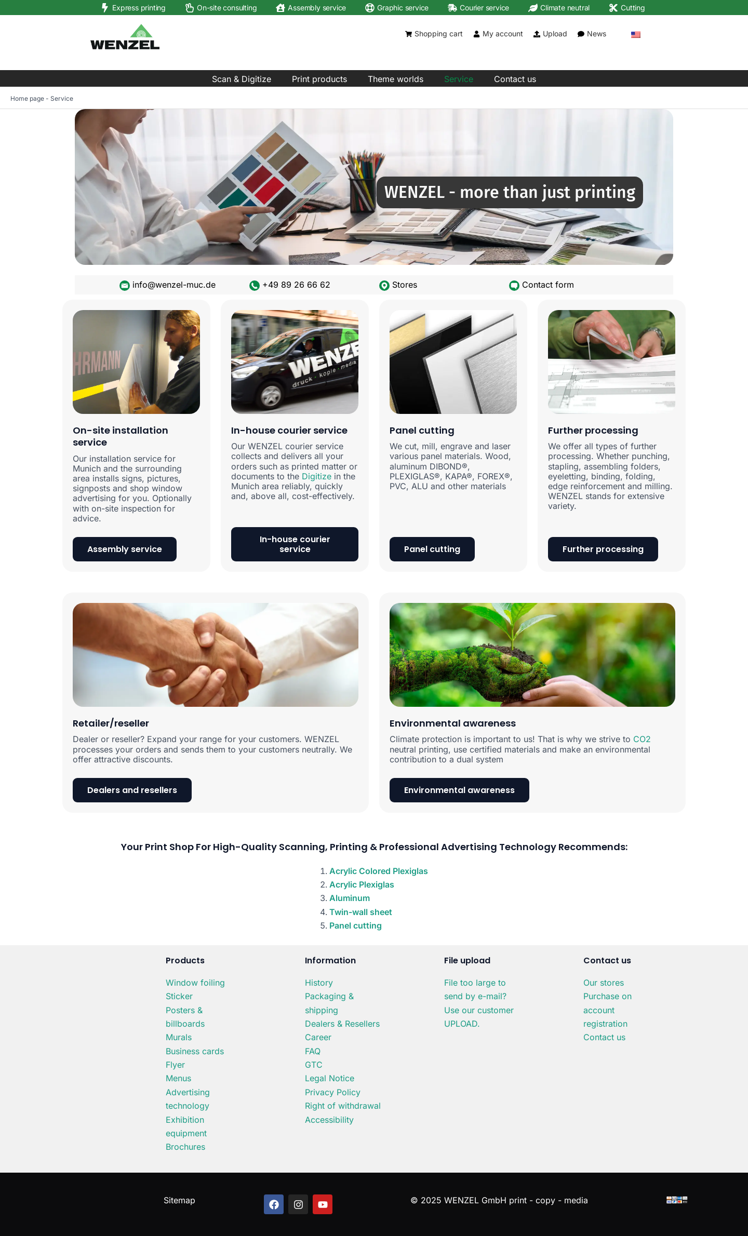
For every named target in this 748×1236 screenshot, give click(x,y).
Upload (555, 33)
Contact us (515, 79)
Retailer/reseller (111, 723)
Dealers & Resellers (342, 1023)
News (596, 33)
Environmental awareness (453, 723)
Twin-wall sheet (360, 912)
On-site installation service (120, 436)
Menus (178, 1078)
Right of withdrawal (343, 1105)
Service (458, 79)
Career (318, 1037)
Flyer (175, 1064)
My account (503, 33)
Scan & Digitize (241, 79)
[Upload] (536, 34)
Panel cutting (422, 430)
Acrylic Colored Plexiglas (378, 871)
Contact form (548, 284)
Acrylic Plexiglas (361, 884)
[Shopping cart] (408, 34)
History (319, 982)
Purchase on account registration (607, 1010)
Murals (179, 1037)
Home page (27, 98)
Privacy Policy (332, 1092)
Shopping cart (439, 33)
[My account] (476, 34)
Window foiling (195, 982)
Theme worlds (395, 79)
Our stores (603, 982)
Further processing (593, 430)
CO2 (642, 739)
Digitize (316, 476)
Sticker (179, 996)
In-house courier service (289, 430)
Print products (319, 79)
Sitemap (179, 1200)
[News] (581, 34)
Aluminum (349, 898)
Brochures (185, 1146)
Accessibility (329, 1119)
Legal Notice (329, 1078)
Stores (404, 284)
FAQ (312, 1051)
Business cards (195, 1051)
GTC (314, 1064)
